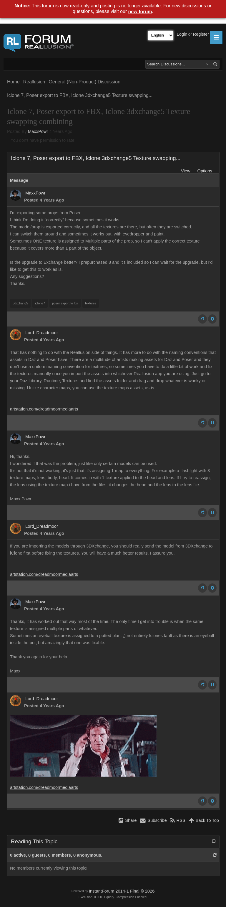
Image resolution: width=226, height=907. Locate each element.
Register (201, 34)
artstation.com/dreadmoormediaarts (44, 409)
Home (13, 81)
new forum (140, 11)
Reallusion (34, 81)
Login (182, 34)
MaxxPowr (38, 131)
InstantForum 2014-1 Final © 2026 (121, 891)
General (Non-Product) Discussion (84, 81)
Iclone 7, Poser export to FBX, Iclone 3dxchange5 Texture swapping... (79, 95)
